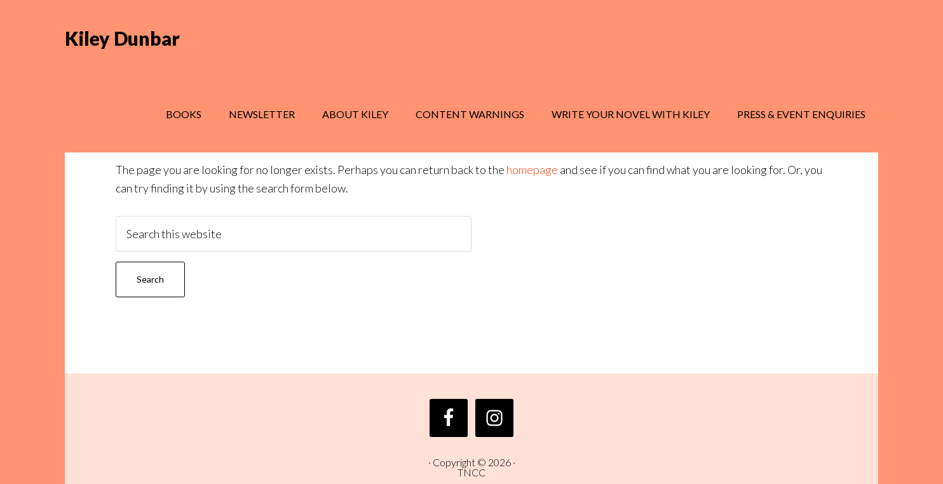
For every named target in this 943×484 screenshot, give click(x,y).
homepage (532, 170)
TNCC (471, 472)
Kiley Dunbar (122, 38)
